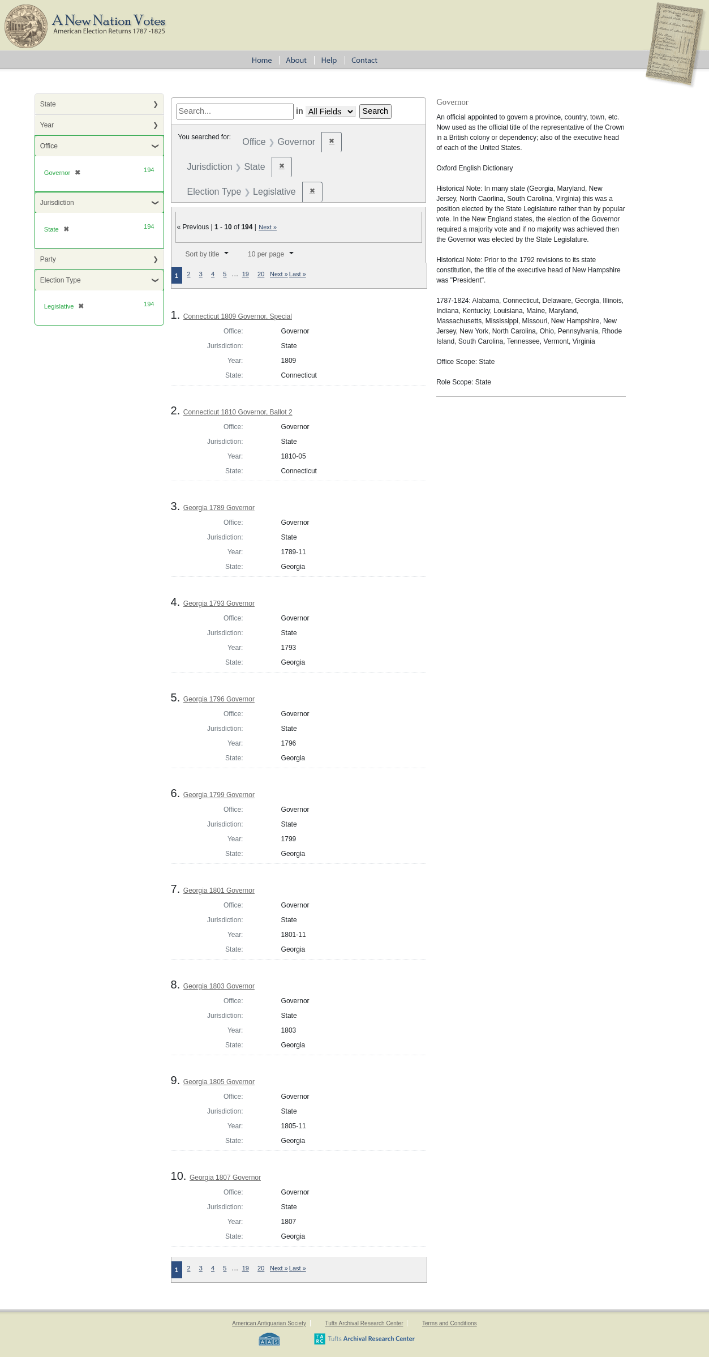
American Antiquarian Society (269, 1323)
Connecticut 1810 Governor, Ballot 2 (238, 412)
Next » (268, 227)
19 (245, 274)
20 (260, 274)
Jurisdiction (57, 203)
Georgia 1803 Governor (219, 986)
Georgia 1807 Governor (225, 1178)
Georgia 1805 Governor (219, 1082)
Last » (297, 274)
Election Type (60, 280)
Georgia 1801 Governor (219, 890)
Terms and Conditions (449, 1323)
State (48, 104)
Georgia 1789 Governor (219, 508)
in (299, 110)
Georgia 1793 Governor (219, 603)
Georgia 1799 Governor (219, 795)
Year (47, 125)
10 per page (266, 254)
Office (49, 146)
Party (48, 259)
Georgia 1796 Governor (219, 699)
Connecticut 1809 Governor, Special (237, 316)
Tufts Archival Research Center (364, 1323)
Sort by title (202, 254)
